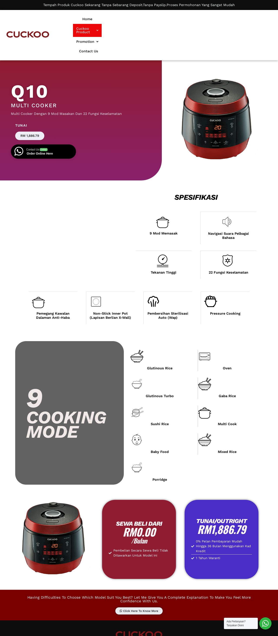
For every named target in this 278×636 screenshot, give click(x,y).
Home (122, 19)
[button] (152, 19)
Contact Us (217, 19)
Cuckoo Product (152, 19)
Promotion (188, 19)
